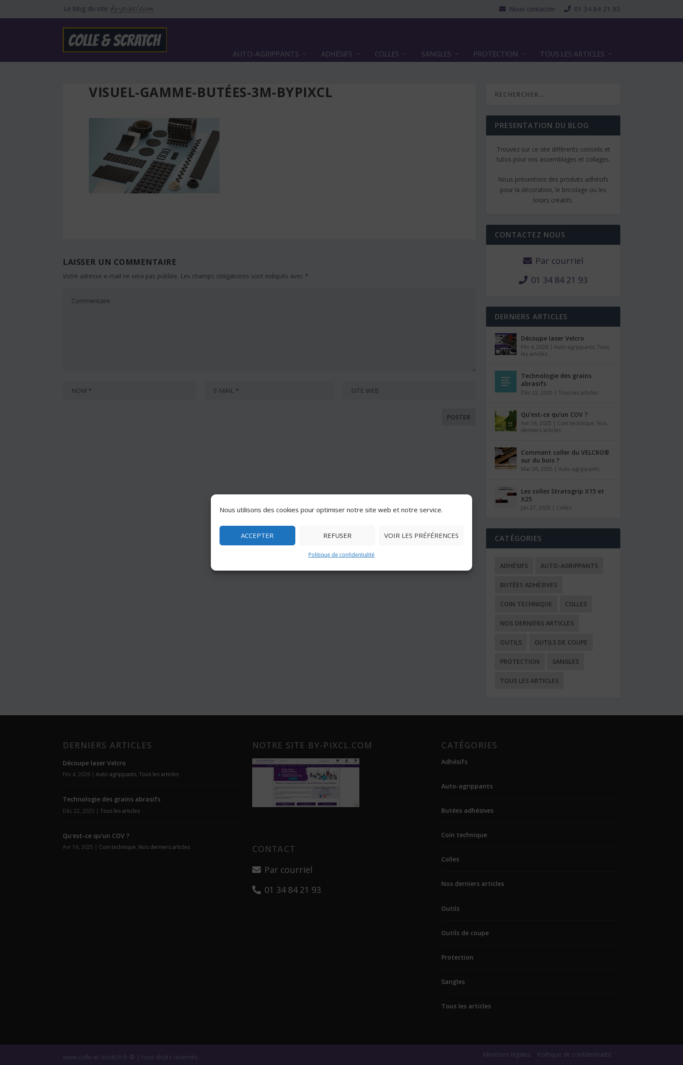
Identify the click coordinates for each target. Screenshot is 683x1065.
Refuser (337, 535)
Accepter (257, 535)
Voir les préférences (421, 535)
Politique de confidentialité (341, 554)
